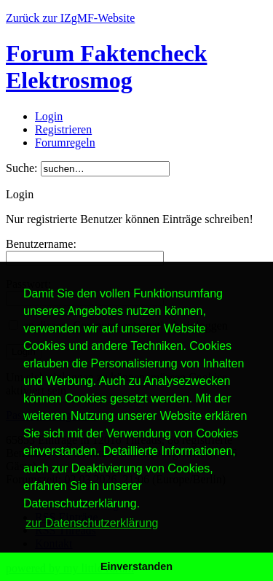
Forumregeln (65, 142)
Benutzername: (41, 244)
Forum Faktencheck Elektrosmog (106, 66)
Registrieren (63, 129)
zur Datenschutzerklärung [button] (91, 523)
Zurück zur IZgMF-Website (70, 18)
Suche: (22, 168)
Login (49, 116)
